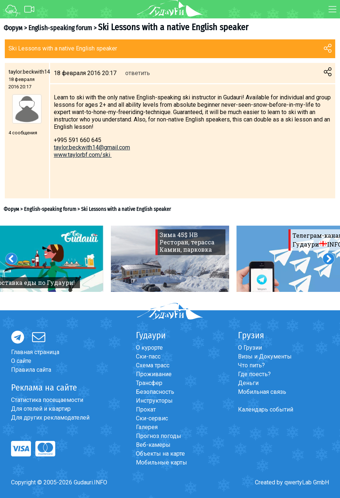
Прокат (146, 409)
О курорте (149, 347)
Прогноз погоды (158, 435)
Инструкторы (154, 400)
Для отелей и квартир (41, 408)
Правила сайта (31, 369)
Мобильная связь (262, 391)
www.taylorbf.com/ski (83, 154)
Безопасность (155, 391)
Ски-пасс (148, 356)
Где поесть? (254, 374)
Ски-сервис (152, 418)
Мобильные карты (161, 462)
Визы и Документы (265, 356)
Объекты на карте (160, 453)
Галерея (147, 427)
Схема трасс (152, 365)
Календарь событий (265, 409)
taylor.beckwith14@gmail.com (92, 147)
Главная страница (35, 352)
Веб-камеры (153, 444)
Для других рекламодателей (50, 417)
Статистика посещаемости (47, 399)
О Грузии (250, 347)
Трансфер (149, 382)
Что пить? (251, 365)
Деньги (248, 382)
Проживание (154, 374)
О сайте (21, 360)
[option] (170, 259)
